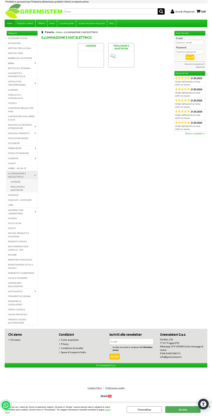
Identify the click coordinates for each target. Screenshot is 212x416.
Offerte (41, 23)
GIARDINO (13, 158)
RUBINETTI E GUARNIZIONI (21, 272)
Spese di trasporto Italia (73, 352)
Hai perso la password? (195, 64)
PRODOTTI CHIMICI (17, 241)
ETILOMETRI (14, 143)
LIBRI (10, 204)
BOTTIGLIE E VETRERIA (19, 68)
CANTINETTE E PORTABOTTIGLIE (16, 75)
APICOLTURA (14, 43)
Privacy (65, 343)
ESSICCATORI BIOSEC (18, 138)
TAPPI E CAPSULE (16, 309)
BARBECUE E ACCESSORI (20, 58)
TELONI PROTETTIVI (17, 314)
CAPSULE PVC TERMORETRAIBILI (17, 83)
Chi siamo (15, 339)
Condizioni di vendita (72, 347)
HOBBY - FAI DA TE (17, 168)
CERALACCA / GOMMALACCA (15, 96)
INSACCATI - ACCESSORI (20, 199)
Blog (111, 23)
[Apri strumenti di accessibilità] (203, 404)
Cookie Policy (95, 387)
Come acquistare (70, 339)
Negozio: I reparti (25, 23)
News (52, 23)
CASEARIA (13, 89)
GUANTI (12, 163)
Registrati (200, 67)
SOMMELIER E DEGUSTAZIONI (15, 284)
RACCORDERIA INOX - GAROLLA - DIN (18, 248)
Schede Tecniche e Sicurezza (92, 23)
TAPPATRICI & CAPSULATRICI (15, 303)
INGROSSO (13, 194)
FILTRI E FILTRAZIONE (18, 153)
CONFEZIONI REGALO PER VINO (20, 110)
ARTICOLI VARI (15, 53)
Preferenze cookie (115, 387)
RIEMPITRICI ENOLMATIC (20, 259)
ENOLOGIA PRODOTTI (19, 133)
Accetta (183, 409)
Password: (181, 47)
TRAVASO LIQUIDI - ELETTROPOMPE (17, 321)
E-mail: (179, 38)
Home (9, 23)
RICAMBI (12, 254)
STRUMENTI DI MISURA (19, 296)
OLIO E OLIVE (14, 223)
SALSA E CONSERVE (17, 277)
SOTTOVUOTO (15, 291)
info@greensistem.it (171, 356)
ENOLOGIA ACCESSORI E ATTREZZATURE (20, 126)
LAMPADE (15, 181)
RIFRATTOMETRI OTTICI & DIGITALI (20, 266)
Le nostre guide (66, 23)
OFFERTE (12, 218)
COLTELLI (12, 103)
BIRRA (11, 63)
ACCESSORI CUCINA (18, 38)
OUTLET (12, 228)
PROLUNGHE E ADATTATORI (17, 188)
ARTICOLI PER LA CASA (19, 48)
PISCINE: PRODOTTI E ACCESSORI (18, 235)
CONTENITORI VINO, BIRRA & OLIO (21, 118)
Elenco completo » (195, 133)
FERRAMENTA (14, 148)
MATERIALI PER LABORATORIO (15, 212)
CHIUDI (209, 406)
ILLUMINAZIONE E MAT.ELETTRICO (17, 175)
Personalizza (144, 409)
